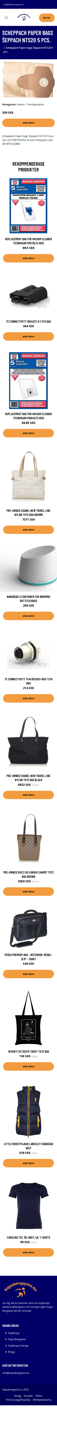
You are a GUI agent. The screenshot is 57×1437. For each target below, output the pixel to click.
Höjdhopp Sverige (18, 1345)
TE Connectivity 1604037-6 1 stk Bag (28, 321)
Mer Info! (28, 122)
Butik (46, 17)
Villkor (39, 1395)
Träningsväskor (35, 104)
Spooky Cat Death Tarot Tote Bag (28, 1051)
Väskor (21, 104)
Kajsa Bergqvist (17, 1339)
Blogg (11, 1351)
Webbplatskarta (42, 1399)
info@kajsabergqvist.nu (13, 4)
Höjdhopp (13, 1333)
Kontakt (28, 1395)
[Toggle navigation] (6, 17)
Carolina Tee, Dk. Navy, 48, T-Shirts (28, 1237)
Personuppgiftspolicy (18, 1399)
